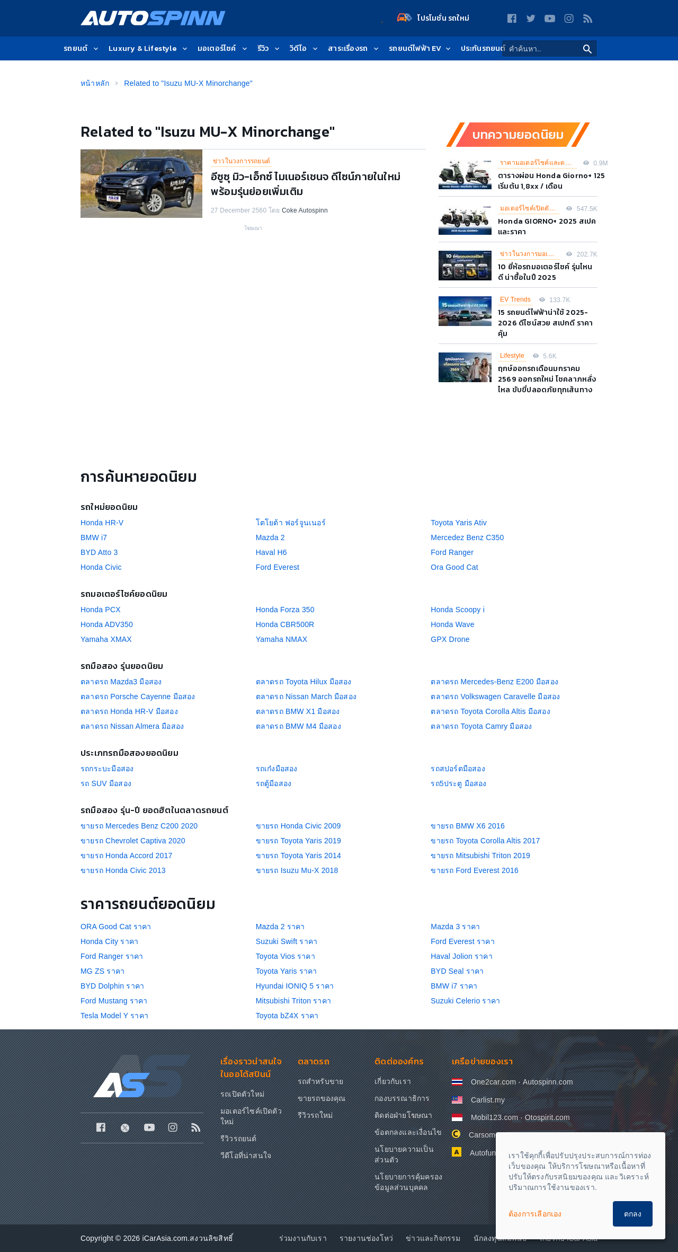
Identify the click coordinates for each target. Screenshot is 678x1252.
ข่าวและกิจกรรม (433, 1238)
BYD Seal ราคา (457, 971)
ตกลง (632, 1214)
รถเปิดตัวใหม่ (242, 1094)
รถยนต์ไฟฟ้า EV (420, 49)
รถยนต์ (82, 49)
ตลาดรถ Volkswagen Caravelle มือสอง (495, 696)
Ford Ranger (452, 552)
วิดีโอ (304, 49)
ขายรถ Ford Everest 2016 (475, 870)
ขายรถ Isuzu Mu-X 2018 (297, 870)
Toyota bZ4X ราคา (287, 1015)
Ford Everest (278, 567)
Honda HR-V (102, 522)
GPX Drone (450, 639)
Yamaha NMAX (282, 639)
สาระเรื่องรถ (354, 49)
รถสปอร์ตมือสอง (458, 768)
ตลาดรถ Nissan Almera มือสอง (132, 726)
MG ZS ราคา (102, 971)
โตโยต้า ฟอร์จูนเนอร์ (291, 522)
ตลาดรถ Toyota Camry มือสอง (481, 726)
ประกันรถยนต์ (483, 49)
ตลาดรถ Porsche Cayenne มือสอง (138, 696)
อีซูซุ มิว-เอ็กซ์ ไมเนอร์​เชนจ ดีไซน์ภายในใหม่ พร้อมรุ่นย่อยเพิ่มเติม (305, 184)
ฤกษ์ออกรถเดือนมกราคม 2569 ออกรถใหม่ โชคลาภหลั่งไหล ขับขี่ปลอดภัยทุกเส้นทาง (547, 379)
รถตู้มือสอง (274, 783)
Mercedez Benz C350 (467, 537)
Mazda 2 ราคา (280, 926)
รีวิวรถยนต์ (238, 1138)
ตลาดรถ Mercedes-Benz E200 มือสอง (494, 681)
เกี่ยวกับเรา (392, 1081)
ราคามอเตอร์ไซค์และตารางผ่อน (538, 162)
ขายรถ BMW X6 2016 (468, 826)
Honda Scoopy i (458, 609)
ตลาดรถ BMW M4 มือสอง (298, 726)
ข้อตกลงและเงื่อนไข (408, 1132)
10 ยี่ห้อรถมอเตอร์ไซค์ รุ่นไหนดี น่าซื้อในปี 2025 (545, 272)
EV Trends (515, 299)
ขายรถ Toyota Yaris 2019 (298, 840)
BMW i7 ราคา (454, 986)
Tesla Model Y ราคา (114, 1015)
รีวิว (269, 49)
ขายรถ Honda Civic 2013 (123, 870)
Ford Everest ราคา (462, 941)
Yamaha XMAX (106, 639)
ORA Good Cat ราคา (116, 926)
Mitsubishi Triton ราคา (293, 1001)
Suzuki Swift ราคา (287, 941)
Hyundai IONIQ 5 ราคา (295, 986)
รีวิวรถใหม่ (315, 1115)
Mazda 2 (270, 537)
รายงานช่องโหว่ (366, 1238)
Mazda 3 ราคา (455, 926)
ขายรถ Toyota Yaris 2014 (298, 855)
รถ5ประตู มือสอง (458, 783)
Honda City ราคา (109, 941)
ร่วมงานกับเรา (303, 1238)
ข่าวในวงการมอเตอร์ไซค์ (530, 254)
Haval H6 (271, 552)
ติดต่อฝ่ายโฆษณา (403, 1115)
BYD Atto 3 (99, 552)
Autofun (483, 1153)
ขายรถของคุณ (322, 1098)
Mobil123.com (495, 1117)
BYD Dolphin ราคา (112, 986)
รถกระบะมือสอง (107, 768)
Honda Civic (101, 567)
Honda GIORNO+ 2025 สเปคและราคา (547, 226)
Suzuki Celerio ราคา (465, 1001)
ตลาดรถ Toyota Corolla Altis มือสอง (490, 711)
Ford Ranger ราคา (112, 956)
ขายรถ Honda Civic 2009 (298, 826)
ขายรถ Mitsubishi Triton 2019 (480, 855)
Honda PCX (101, 609)
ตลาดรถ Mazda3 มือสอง (121, 681)
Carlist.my (488, 1100)
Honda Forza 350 (285, 609)
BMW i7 (94, 537)
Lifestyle (512, 355)
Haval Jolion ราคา (462, 956)
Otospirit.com (547, 1117)
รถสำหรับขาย (321, 1081)
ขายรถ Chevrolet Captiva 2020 (133, 840)
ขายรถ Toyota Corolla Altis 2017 (485, 840)
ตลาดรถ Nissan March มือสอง (306, 696)
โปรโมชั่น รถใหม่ (433, 18)
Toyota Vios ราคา (285, 956)
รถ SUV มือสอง (106, 783)
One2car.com (493, 1082)
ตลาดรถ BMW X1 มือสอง (298, 711)
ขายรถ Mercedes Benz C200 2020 (139, 826)
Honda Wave (452, 624)
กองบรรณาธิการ (402, 1098)
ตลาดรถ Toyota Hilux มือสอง (304, 681)
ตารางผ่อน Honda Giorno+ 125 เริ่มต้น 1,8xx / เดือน (551, 181)
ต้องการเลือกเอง (535, 1214)
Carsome (484, 1135)
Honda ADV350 (107, 624)
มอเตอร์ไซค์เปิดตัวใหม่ (530, 208)
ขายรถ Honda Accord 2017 (126, 855)
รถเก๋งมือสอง (277, 768)
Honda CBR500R (285, 624)
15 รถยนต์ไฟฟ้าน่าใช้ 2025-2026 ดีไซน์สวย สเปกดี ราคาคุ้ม (545, 323)
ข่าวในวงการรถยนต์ (241, 161)
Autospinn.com (548, 1082)
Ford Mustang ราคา (114, 1001)
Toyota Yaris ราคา (286, 971)
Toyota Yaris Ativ (459, 522)
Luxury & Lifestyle (149, 49)
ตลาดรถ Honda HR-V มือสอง (129, 711)
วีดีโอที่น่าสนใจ (245, 1155)
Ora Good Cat (454, 567)
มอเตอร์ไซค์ (223, 49)
